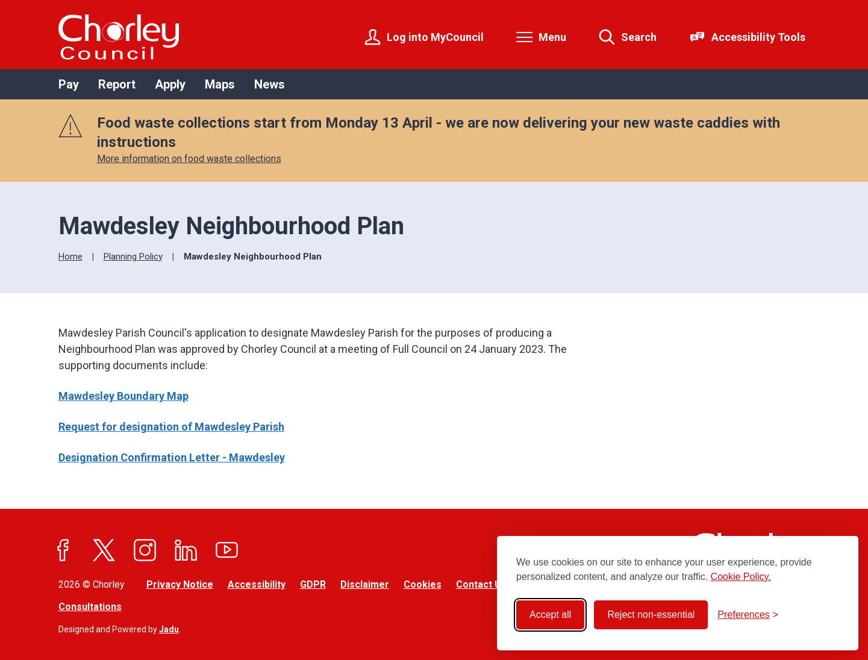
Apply (170, 84)
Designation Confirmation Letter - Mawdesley (171, 457)
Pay (68, 84)
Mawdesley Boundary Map (123, 396)
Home (70, 256)
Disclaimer (364, 584)
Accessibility (257, 584)
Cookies (423, 584)
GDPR (313, 584)
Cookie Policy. (741, 576)
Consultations (90, 606)
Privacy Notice (179, 584)
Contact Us (481, 584)
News (269, 84)
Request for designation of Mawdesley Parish (171, 426)
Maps (220, 84)
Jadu (169, 629)
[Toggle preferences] (747, 615)
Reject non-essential (651, 614)
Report (117, 84)
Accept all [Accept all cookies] (550, 614)
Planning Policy (133, 256)
